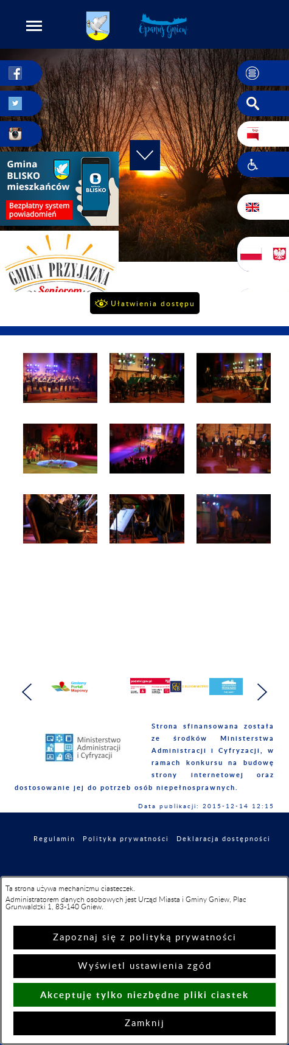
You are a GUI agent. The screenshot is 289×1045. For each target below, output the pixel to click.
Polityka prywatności (126, 839)
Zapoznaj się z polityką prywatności (145, 937)
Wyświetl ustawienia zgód (145, 966)
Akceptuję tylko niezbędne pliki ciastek (144, 994)
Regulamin (54, 839)
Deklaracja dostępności (223, 839)
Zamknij (145, 1023)
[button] (34, 25)
